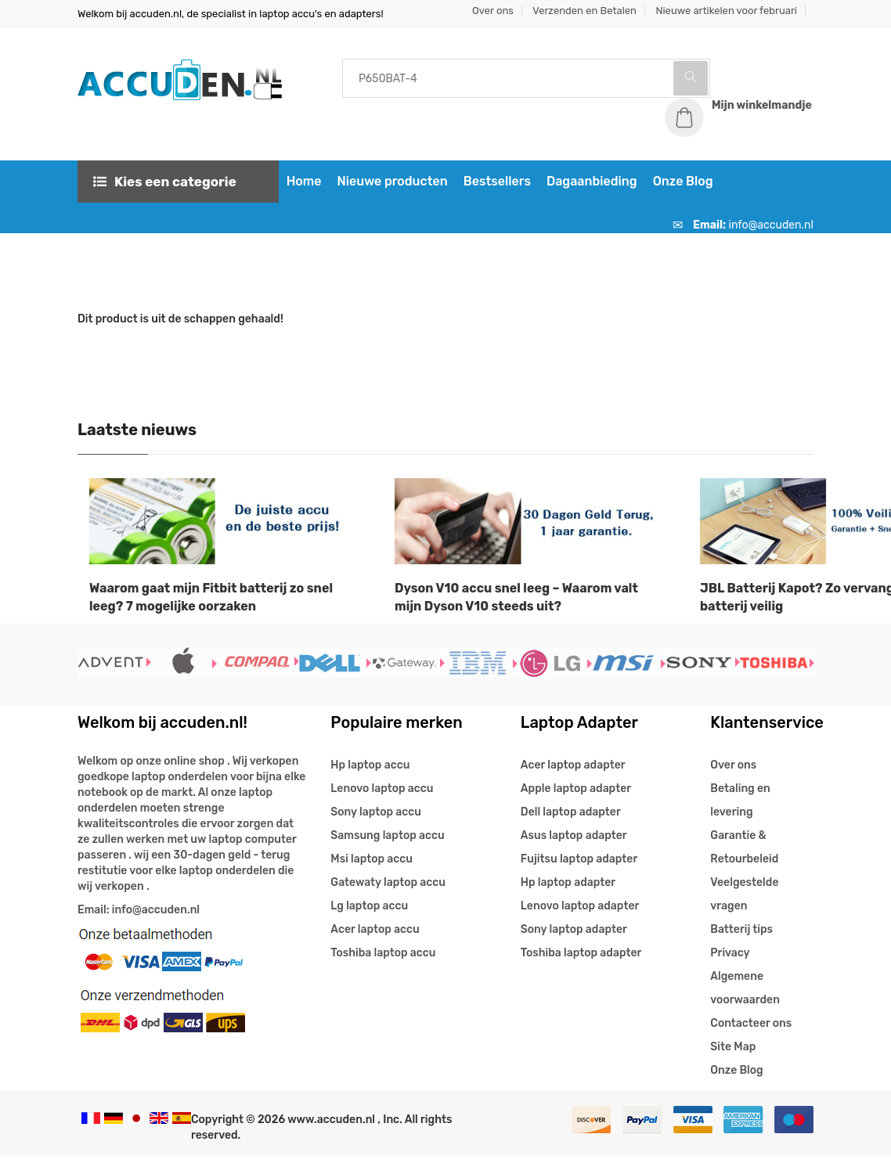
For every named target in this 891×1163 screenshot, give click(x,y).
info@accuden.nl (771, 232)
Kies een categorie (164, 189)
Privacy (729, 960)
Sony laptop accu (375, 819)
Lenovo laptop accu (381, 796)
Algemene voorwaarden (745, 996)
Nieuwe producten (387, 189)
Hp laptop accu (369, 773)
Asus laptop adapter (574, 843)
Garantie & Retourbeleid (744, 855)
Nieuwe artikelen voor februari (726, 10)
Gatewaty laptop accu (388, 890)
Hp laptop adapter (568, 890)
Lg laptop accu (369, 913)
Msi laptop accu (371, 866)
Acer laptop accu (374, 937)
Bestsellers (491, 189)
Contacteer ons (751, 1031)
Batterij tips (741, 937)
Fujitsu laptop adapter (579, 866)
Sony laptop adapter (574, 937)
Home (298, 189)
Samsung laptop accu (387, 843)
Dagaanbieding (586, 189)
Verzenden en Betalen (584, 10)
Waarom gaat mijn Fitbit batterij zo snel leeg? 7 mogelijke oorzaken (211, 605)
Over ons (493, 10)
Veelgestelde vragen (744, 902)
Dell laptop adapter (571, 819)
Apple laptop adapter (576, 796)
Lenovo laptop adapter (580, 913)
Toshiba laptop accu (382, 960)
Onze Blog (678, 189)
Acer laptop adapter (573, 773)
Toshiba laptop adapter (581, 960)
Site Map (733, 1054)
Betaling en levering (740, 808)
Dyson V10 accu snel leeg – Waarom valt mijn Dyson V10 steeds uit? (516, 605)
